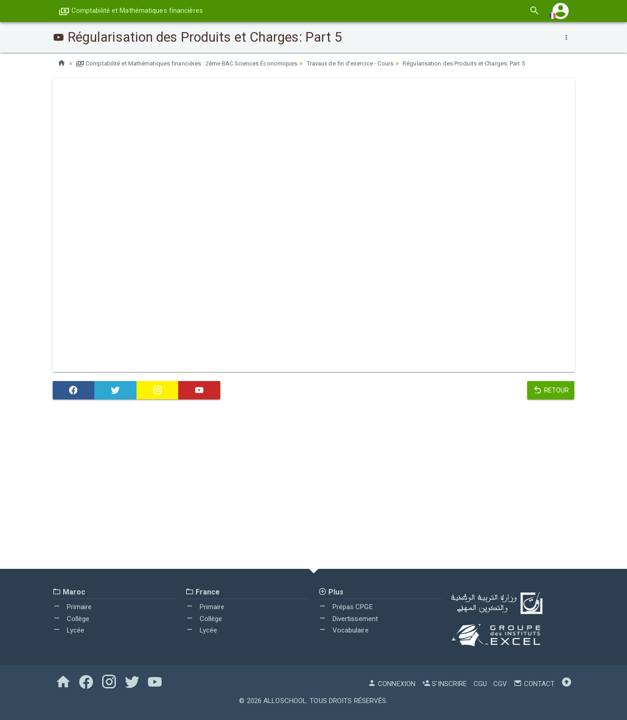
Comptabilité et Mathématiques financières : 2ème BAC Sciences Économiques (197, 63)
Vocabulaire (343, 630)
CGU (480, 684)
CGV (500, 684)
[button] (560, 11)
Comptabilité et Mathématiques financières (131, 10)
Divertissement (348, 619)
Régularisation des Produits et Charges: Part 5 (499, 63)
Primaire (72, 607)
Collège (71, 619)
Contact (534, 684)
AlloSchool (284, 701)
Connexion (391, 684)
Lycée (69, 630)
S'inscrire (444, 684)
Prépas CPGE (345, 607)
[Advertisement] (314, 486)
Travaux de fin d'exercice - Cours (375, 63)
